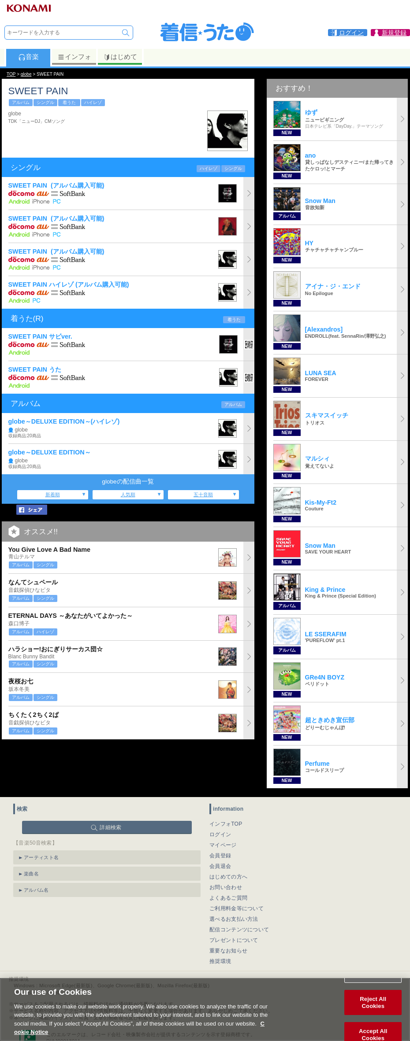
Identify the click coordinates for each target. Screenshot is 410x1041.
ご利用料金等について (236, 908)
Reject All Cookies (373, 1012)
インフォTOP (225, 824)
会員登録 (220, 856)
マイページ (223, 845)
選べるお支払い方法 (233, 919)
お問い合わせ (225, 887)
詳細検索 (110, 827)
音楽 (28, 57)
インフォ (74, 57)
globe (26, 74)
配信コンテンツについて (239, 930)
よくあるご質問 (228, 898)
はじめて (120, 57)
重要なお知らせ (228, 951)
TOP (11, 74)
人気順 (128, 494)
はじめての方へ (228, 877)
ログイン (220, 834)
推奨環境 (220, 961)
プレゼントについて (233, 940)
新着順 (52, 494)
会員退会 (220, 866)
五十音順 (203, 494)
